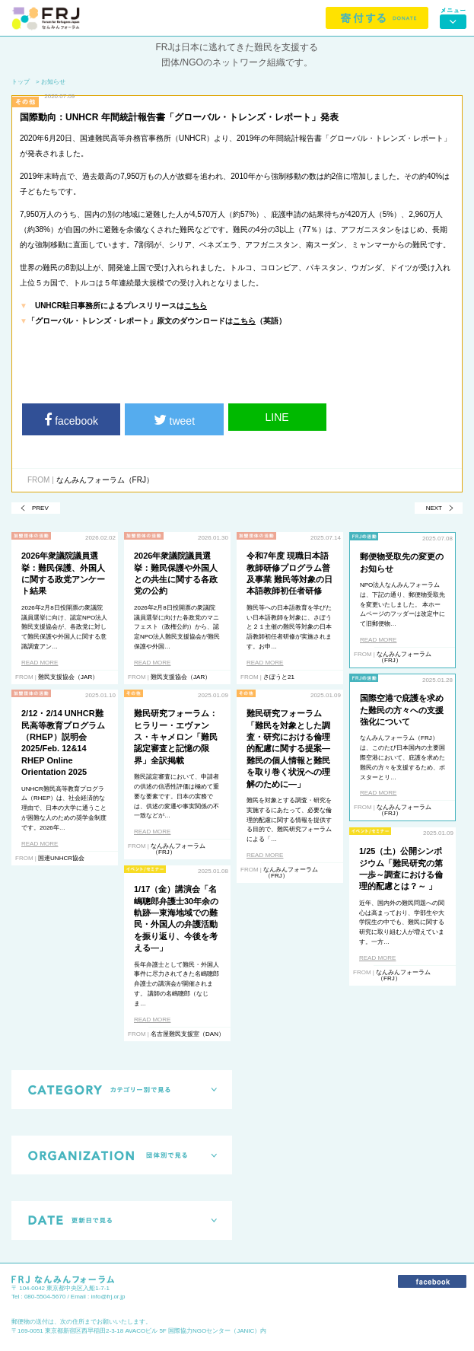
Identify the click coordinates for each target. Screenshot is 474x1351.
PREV (40, 508)
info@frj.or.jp (108, 1296)
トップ (20, 81)
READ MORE (39, 662)
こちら (195, 305)
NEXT (434, 508)
